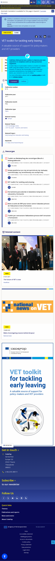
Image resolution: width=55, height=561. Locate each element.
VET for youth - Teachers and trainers (17, 128)
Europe (10, 118)
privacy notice (17, 77)
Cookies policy (26, 542)
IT (9, 223)
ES (9, 199)
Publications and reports (10, 512)
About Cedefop (7, 519)
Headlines (6, 282)
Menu (52, 2)
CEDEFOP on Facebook (4, 498)
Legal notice (26, 550)
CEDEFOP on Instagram (21, 498)
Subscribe (10, 26)
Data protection (26, 547)
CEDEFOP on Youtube (12, 498)
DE (9, 166)
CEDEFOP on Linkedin (17, 498)
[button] (36, 36)
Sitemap (26, 552)
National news (8, 336)
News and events (8, 516)
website (9, 24)
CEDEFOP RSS (26, 498)
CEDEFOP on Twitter (8, 498)
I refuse (23, 81)
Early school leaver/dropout (15, 143)
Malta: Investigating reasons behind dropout (19, 333)
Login (43, 2)
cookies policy (36, 75)
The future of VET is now (12, 280)
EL (9, 177)
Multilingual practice (26, 536)
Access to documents (26, 539)
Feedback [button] (53, 542)
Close (52, 11)
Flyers (7, 111)
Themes (5, 509)
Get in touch (9, 450)
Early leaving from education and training (17, 135)
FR (9, 211)
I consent (14, 81)
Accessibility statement (26, 534)
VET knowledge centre (12, 126)
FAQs (26, 531)
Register (48, 2)
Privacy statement (26, 544)
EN (9, 187)
